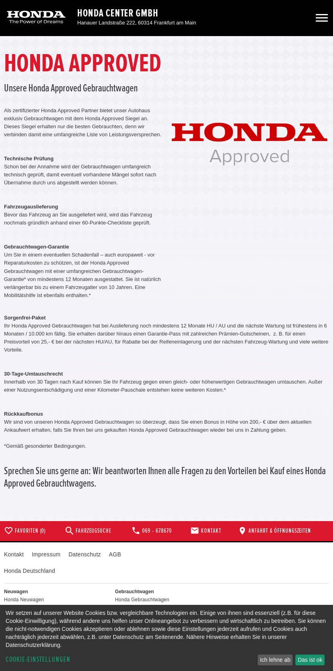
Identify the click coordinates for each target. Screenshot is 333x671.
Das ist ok (310, 660)
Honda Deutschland (29, 571)
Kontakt (14, 554)
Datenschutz (84, 554)
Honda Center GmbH (117, 13)
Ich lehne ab (275, 660)
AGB (115, 554)
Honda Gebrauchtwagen (142, 599)
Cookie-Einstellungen (38, 659)
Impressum (46, 554)
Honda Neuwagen (24, 599)
